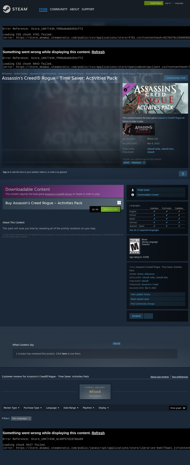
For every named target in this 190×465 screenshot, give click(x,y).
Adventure (136, 167)
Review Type (10, 416)
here (64, 357)
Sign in (6, 176)
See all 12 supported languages (144, 234)
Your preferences (180, 381)
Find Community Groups (143, 308)
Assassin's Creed (150, 288)
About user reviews (160, 381)
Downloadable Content (97, 77)
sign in (168, 3)
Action (126, 167)
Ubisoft (150, 156)
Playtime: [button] (82, 427)
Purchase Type (31, 416)
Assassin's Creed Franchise (43, 77)
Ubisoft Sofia (153, 153)
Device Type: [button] (9, 432)
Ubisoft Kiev (167, 153)
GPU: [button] (165, 427)
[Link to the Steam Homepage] (18, 11)
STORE (43, 9)
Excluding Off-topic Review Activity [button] (55, 427)
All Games (7, 77)
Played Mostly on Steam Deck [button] (107, 427)
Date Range (70, 416)
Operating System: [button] (136, 427)
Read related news (140, 303)
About (74, 9)
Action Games (21, 77)
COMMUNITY (58, 9)
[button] (110, 213)
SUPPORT (88, 9)
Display (102, 416)
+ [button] (144, 167)
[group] (95, 429)
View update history (140, 298)
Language (51, 416)
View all (116, 348)
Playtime (87, 416)
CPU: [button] (154, 427)
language (179, 3)
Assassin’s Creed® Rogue (71, 77)
